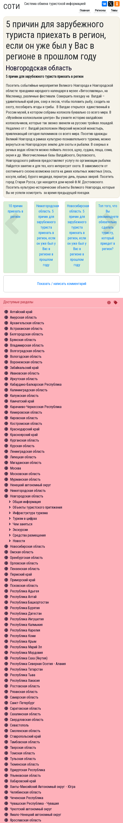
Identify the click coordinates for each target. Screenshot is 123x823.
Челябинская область (25, 792)
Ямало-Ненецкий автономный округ (35, 814)
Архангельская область (27, 323)
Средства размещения (29, 535)
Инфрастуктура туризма (30, 513)
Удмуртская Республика (27, 770)
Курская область (22, 446)
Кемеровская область (26, 412)
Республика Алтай (23, 597)
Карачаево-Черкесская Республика (36, 407)
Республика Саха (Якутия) (28, 658)
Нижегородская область (28, 490)
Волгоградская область (27, 351)
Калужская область (24, 396)
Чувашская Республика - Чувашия (34, 803)
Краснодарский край (24, 429)
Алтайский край (21, 312)
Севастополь (19, 725)
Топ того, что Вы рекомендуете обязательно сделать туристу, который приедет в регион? (108, 227)
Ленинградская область (27, 451)
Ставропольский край (25, 736)
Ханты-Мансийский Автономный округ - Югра (42, 787)
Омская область (21, 552)
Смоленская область (25, 731)
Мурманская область (25, 479)
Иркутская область (24, 379)
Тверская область (23, 747)
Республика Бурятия (25, 608)
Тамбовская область (25, 742)
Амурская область (23, 317)
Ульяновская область (25, 775)
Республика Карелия (25, 630)
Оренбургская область (26, 558)
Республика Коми (23, 636)
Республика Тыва (22, 675)
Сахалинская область (25, 714)
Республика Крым (23, 641)
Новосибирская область (27, 546)
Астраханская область (26, 328)
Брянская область (23, 340)
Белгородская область (26, 334)
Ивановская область (24, 373)
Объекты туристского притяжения (37, 507)
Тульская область (23, 759)
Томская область (22, 753)
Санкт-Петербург (22, 703)
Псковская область (24, 585)
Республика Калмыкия (26, 625)
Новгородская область (26, 496)
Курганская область (24, 440)
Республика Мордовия (26, 652)
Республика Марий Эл (26, 647)
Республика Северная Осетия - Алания (38, 664)
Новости (19, 541)
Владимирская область (27, 345)
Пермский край (21, 574)
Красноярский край (24, 435)
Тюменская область (24, 764)
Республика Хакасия (25, 680)
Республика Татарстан (26, 669)
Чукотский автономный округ (31, 809)
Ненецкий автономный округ (30, 485)
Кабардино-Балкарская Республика (36, 384)
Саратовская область (25, 708)
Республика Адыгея (24, 591)
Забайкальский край (24, 368)
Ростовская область (25, 686)
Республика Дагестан (26, 613)
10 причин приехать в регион (15, 211)
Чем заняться (22, 524)
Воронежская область (26, 362)
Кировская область (24, 418)
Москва (15, 468)
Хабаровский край (23, 781)
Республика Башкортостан (29, 602)
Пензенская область (25, 569)
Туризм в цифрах (25, 518)
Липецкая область (23, 457)
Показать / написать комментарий (61, 284)
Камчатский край (22, 401)
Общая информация (27, 502)
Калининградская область (28, 390)
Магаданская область (25, 463)
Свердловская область (26, 720)
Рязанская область (24, 692)
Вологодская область (25, 356)
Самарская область (24, 697)
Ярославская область (25, 820)
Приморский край (22, 580)
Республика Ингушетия (27, 619)
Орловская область (24, 563)
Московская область (25, 474)
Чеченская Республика (26, 798)
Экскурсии (20, 530)
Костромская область (26, 423)
